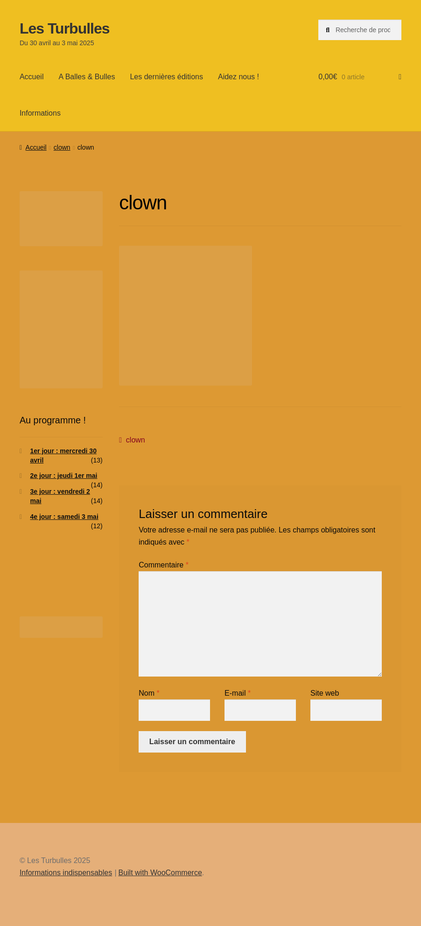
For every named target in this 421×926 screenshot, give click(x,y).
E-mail (238, 693)
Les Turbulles (65, 28)
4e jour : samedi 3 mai (64, 516)
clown (62, 147)
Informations (40, 113)
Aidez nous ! (238, 77)
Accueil (32, 77)
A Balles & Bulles (86, 77)
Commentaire (164, 565)
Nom (149, 693)
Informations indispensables (66, 873)
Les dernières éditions (166, 77)
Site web (324, 693)
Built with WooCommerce (160, 873)
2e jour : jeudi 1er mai (64, 475)
